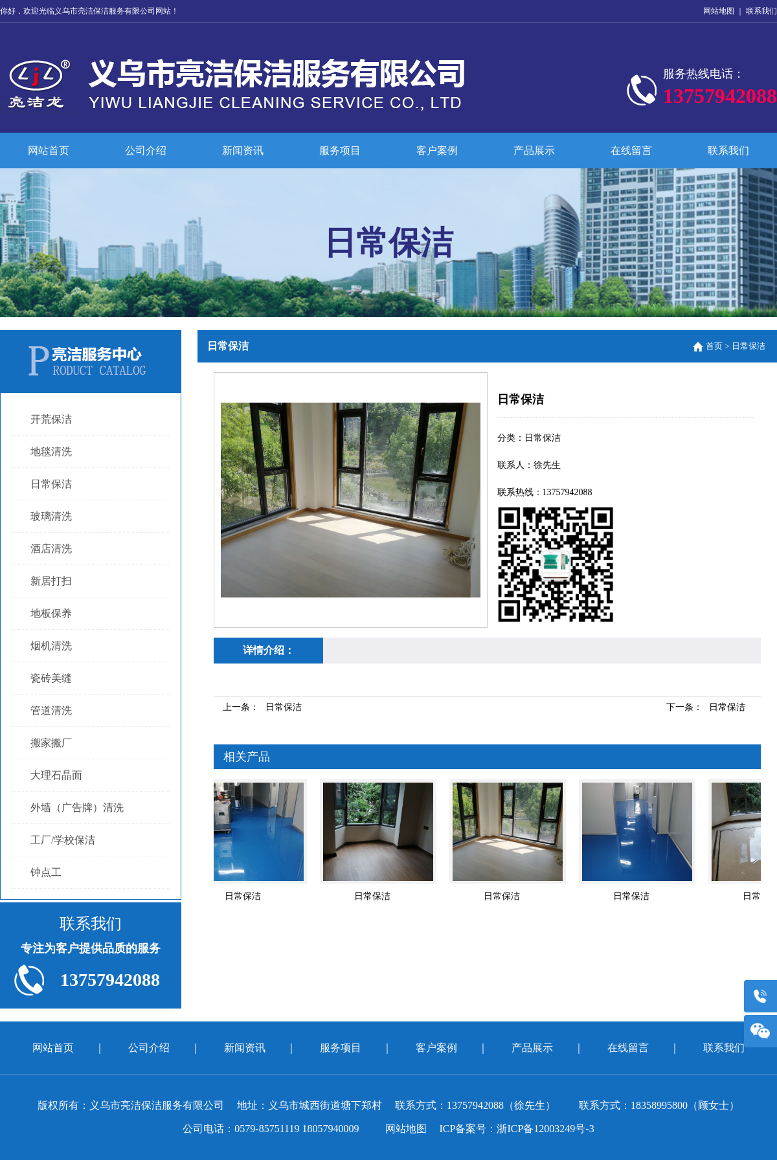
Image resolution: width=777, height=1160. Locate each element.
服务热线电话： (720, 90)
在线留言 (631, 150)
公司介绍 (145, 150)
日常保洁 (51, 483)
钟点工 (46, 872)
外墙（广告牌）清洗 (77, 807)
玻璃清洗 (51, 516)
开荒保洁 (51, 419)
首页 (714, 346)
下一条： (705, 707)
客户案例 (437, 150)
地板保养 (51, 613)
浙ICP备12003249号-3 (545, 1128)
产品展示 (534, 150)
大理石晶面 (56, 775)
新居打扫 (51, 580)
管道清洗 (51, 710)
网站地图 (718, 11)
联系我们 (761, 11)
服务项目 (340, 150)
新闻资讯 (243, 150)
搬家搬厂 (51, 742)
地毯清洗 (51, 451)
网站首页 (48, 150)
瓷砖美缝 (51, 678)
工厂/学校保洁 (62, 839)
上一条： (262, 707)
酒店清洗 (51, 548)
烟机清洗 (51, 645)
